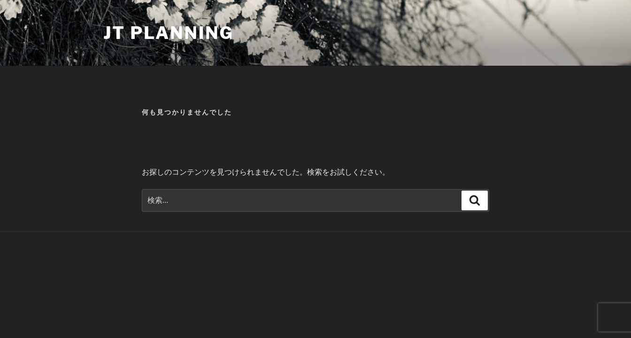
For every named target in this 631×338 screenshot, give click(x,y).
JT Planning (168, 33)
